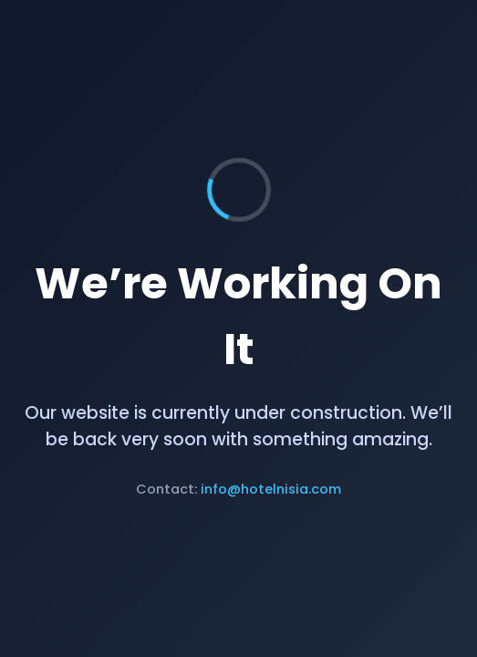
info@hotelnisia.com (271, 489)
